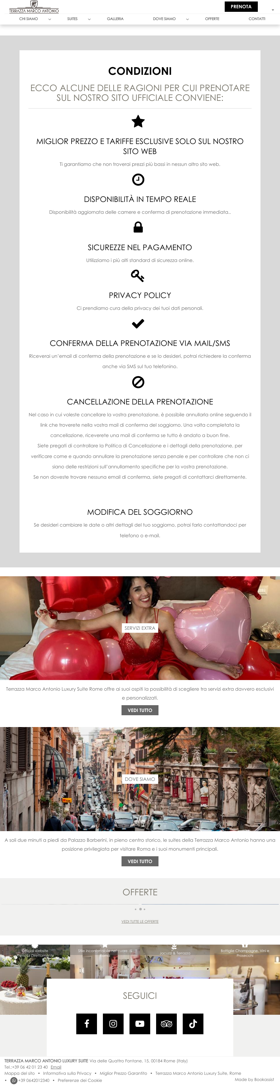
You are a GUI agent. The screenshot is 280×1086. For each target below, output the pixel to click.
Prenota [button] (241, 6)
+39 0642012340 (29, 1081)
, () (139, 1061)
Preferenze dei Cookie (80, 1080)
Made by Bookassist (254, 1079)
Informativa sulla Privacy (67, 1073)
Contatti (257, 19)
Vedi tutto (140, 710)
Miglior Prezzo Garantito (123, 1073)
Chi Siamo (28, 19)
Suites (72, 19)
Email (56, 1067)
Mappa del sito (19, 1073)
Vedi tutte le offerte (140, 921)
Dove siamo (164, 19)
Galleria (115, 19)
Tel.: (26, 1067)
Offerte (212, 19)
